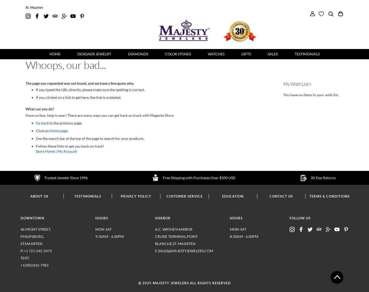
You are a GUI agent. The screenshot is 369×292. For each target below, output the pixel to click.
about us (39, 196)
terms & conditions (329, 196)
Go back (42, 123)
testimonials (87, 196)
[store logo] (184, 30)
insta (28, 16)
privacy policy (136, 196)
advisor (55, 16)
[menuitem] (55, 54)
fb (37, 16)
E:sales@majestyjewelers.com (177, 251)
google (64, 16)
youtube (73, 16)
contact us (281, 196)
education (233, 196)
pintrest (82, 16)
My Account (67, 151)
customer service (185, 196)
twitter (46, 16)
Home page (59, 131)
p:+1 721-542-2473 (42, 259)
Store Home (45, 151)
